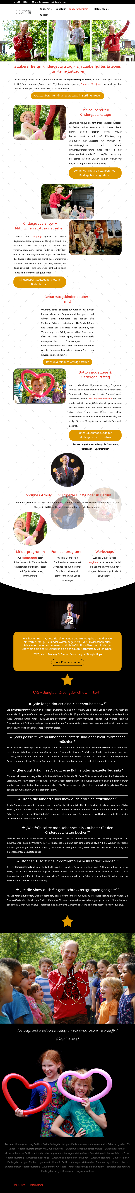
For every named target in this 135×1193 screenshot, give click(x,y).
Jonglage (37, 236)
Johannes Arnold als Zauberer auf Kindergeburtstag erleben (95, 173)
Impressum (19, 1184)
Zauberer (45, 9)
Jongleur (61, 9)
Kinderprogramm (78, 9)
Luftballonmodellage (100, 398)
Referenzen (100, 9)
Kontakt (44, 15)
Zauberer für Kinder (91, 84)
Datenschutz (36, 1184)
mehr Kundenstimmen (67, 662)
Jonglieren (93, 562)
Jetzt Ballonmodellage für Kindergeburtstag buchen (95, 435)
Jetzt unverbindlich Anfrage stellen (67, 361)
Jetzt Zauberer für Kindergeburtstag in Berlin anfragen (67, 95)
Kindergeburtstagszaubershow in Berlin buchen (39, 282)
